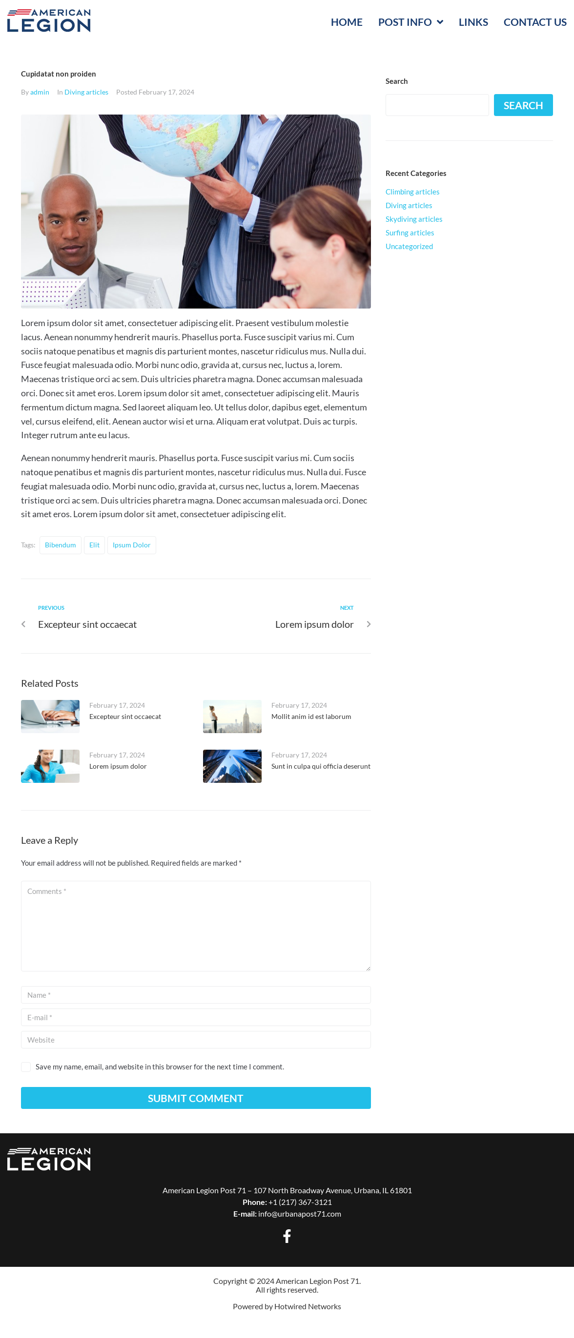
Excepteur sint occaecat (125, 716)
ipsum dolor (132, 545)
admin (39, 92)
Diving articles (86, 92)
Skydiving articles (414, 218)
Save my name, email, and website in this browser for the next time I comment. (160, 1066)
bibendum (60, 545)
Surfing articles (410, 232)
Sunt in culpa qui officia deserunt (320, 766)
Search (523, 105)
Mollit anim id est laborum (311, 716)
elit (94, 545)
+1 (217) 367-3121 (300, 1201)
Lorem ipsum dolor (118, 766)
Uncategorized (409, 246)
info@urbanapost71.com (299, 1213)
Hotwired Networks (307, 1306)
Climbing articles (413, 191)
